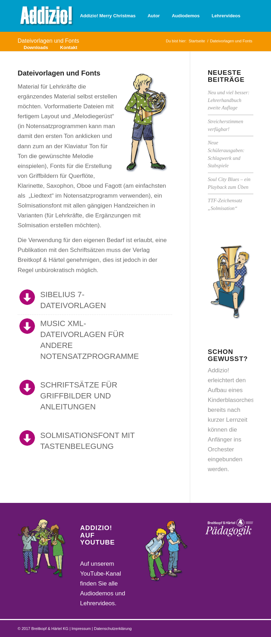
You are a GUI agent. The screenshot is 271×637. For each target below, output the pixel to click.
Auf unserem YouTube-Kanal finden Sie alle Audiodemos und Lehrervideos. (102, 583)
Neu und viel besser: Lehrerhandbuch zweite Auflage (228, 100)
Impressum (82, 628)
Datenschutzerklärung (113, 628)
